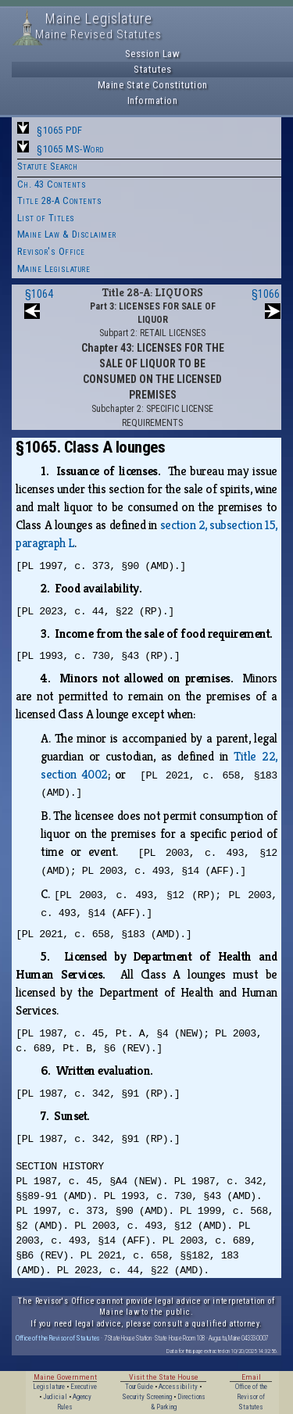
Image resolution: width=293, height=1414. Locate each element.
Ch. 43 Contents (52, 184)
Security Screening (147, 1397)
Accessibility (178, 1387)
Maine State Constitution (153, 85)
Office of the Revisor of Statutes (58, 1337)
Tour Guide (139, 1387)
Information (152, 100)
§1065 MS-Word (70, 149)
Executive (83, 1387)
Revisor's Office (51, 251)
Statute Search (47, 166)
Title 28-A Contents (59, 200)
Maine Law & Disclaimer (66, 234)
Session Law (152, 53)
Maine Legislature (54, 268)
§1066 (266, 294)
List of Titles (46, 218)
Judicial (55, 1397)
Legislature (49, 1387)
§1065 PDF (60, 130)
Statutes (152, 69)
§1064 (39, 294)
